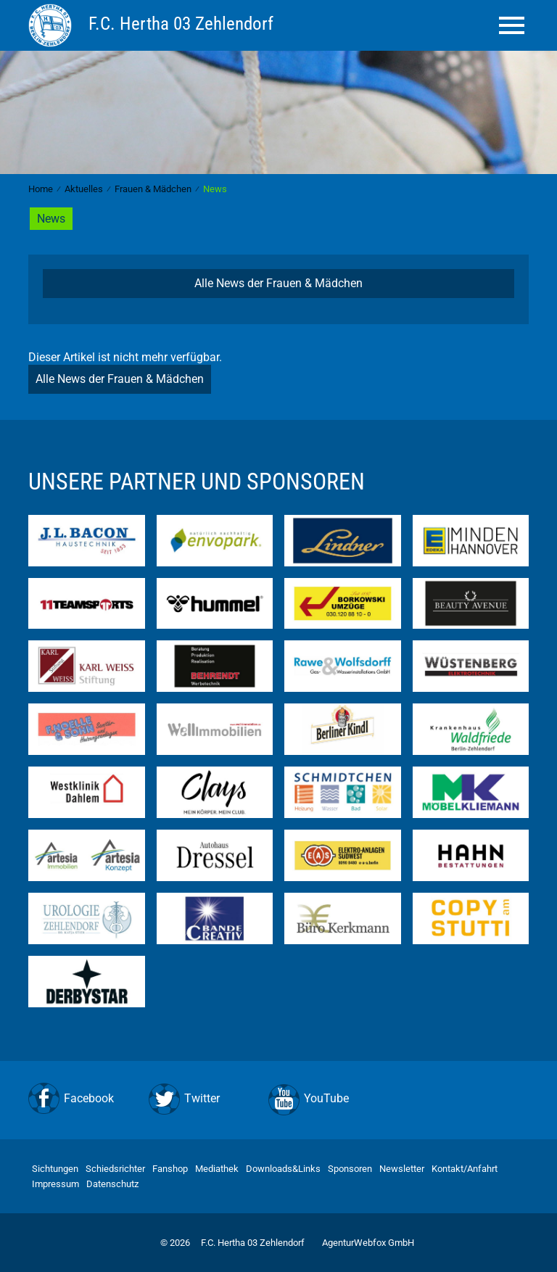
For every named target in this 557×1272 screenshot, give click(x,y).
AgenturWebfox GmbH (368, 1242)
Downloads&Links (283, 1168)
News (51, 219)
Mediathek (217, 1168)
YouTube (326, 1098)
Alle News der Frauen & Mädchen (278, 283)
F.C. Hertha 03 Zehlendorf (253, 1242)
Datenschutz (112, 1183)
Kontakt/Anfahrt (465, 1168)
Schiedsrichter (115, 1168)
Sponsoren (350, 1168)
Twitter (202, 1098)
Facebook (89, 1098)
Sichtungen (55, 1168)
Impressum (55, 1183)
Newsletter (401, 1168)
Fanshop (170, 1168)
